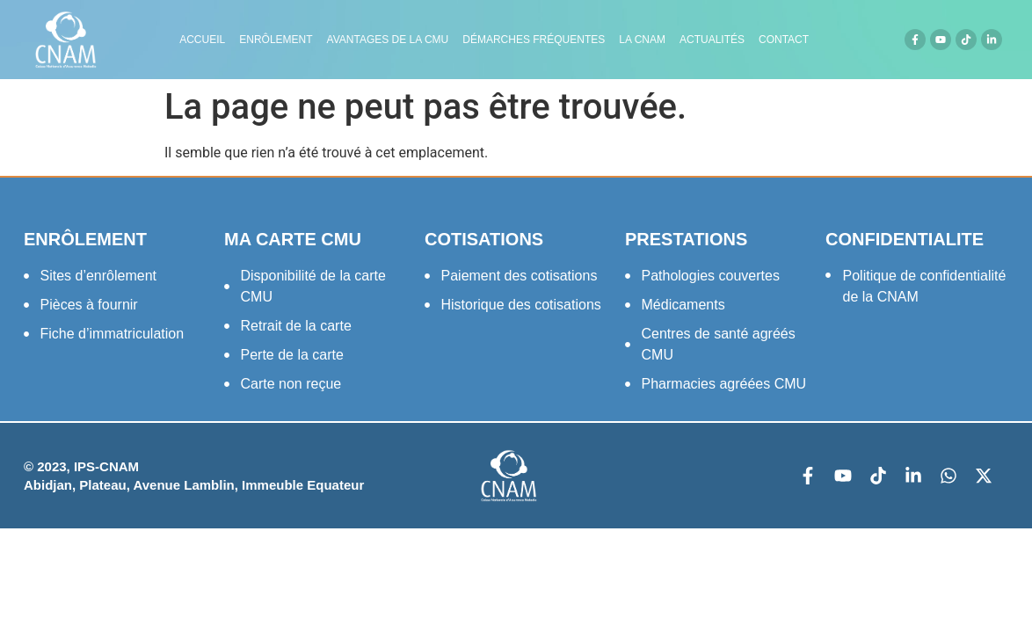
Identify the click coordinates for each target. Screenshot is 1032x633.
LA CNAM (642, 39)
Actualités (712, 39)
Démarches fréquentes (533, 39)
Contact (784, 39)
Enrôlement (275, 39)
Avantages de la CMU (388, 39)
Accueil (202, 39)
